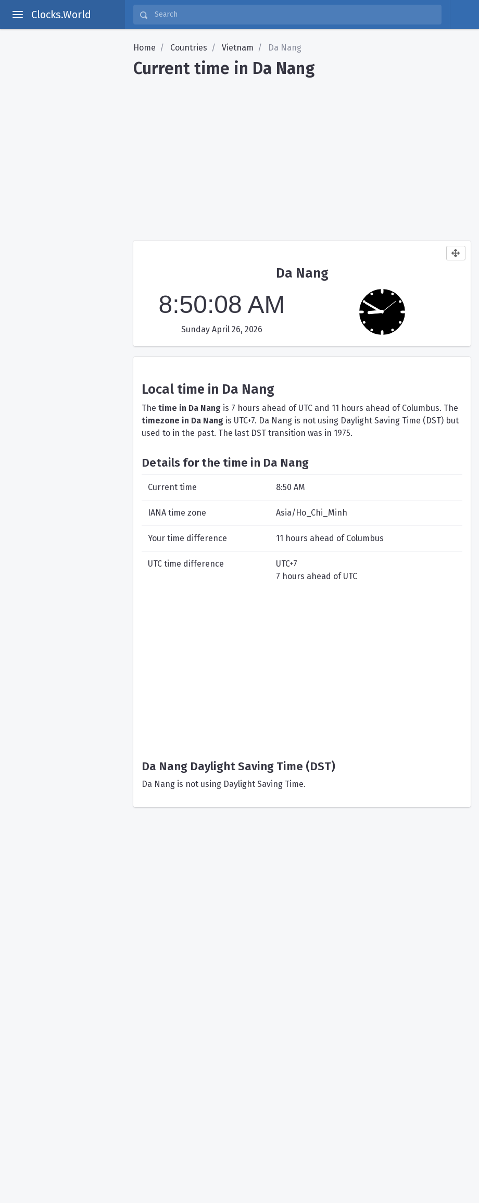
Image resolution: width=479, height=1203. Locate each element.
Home (144, 48)
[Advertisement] (302, 155)
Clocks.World (61, 14)
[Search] (294, 14)
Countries (188, 48)
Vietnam (238, 48)
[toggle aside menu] (17, 14)
